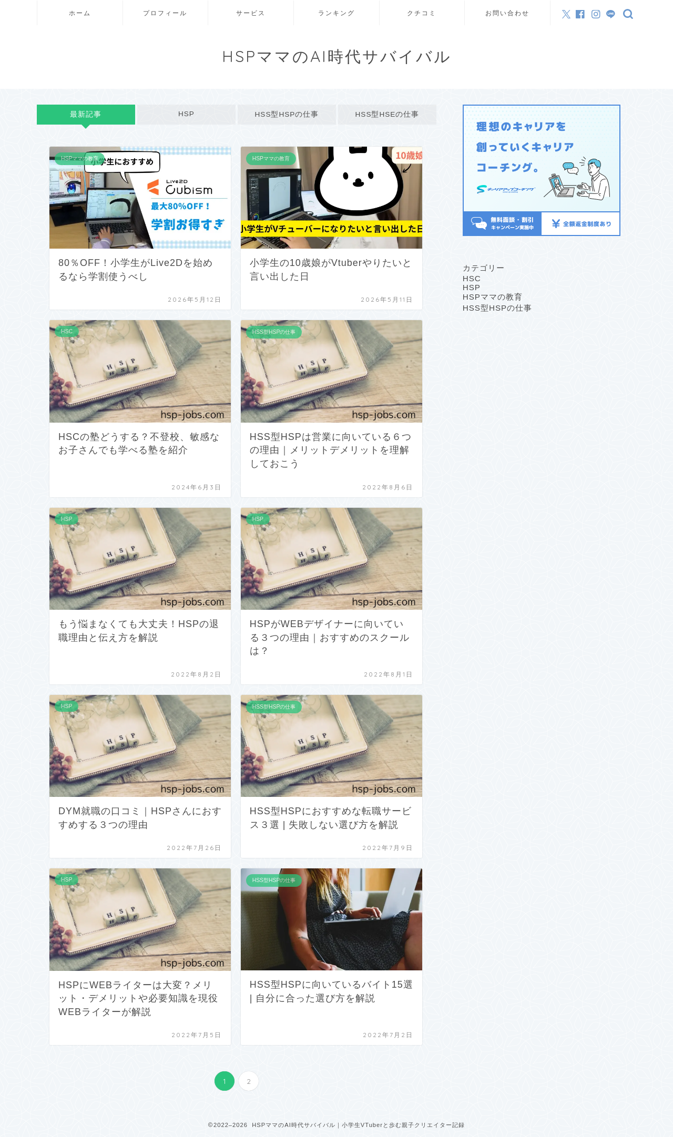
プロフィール (165, 13)
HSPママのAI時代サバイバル (337, 56)
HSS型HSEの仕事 (387, 114)
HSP (186, 114)
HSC (472, 278)
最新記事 (85, 114)
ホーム (80, 13)
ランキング (336, 13)
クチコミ (421, 13)
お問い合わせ (507, 13)
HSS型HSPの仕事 (286, 114)
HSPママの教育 (493, 296)
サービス (251, 13)
